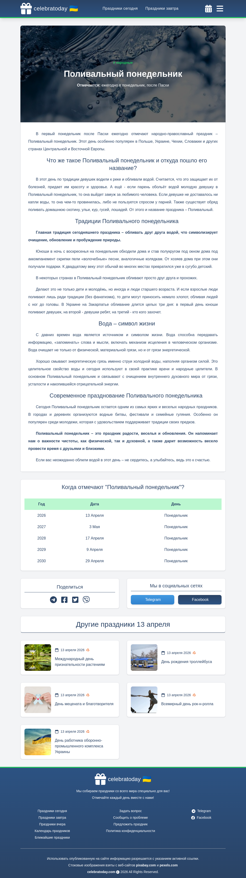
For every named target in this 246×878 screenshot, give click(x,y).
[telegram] (53, 599)
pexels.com (169, 865)
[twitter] (75, 599)
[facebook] (64, 599)
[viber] (86, 599)
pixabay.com (146, 865)
